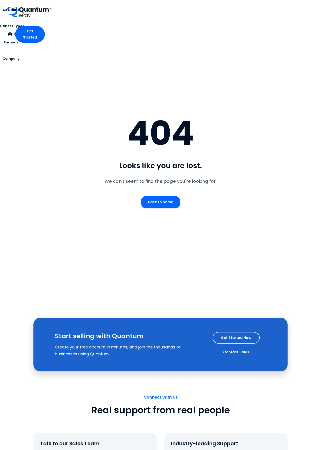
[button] (105, 13)
